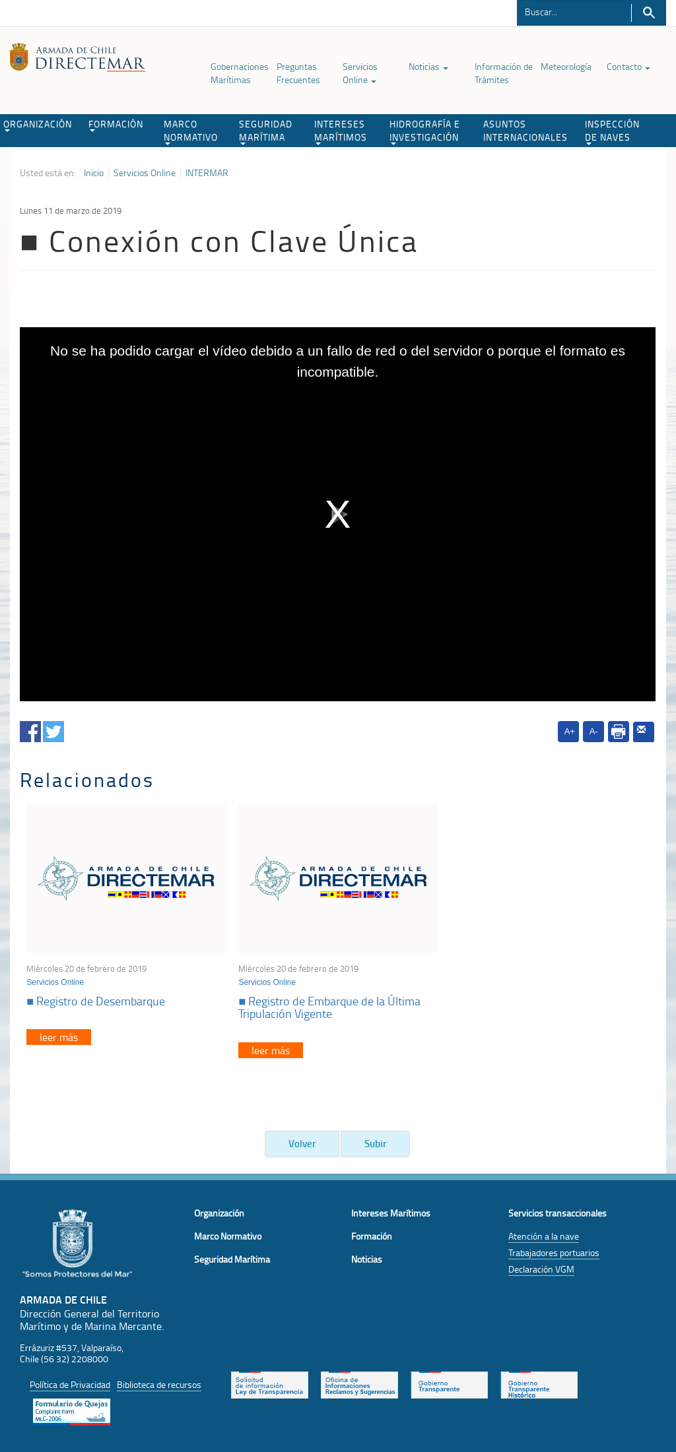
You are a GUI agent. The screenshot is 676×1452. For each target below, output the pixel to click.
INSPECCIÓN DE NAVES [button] (612, 131)
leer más (59, 1037)
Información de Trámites (504, 73)
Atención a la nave (543, 1236)
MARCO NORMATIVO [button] (191, 131)
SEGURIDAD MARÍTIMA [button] (265, 131)
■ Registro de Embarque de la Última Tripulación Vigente (329, 1007)
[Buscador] (574, 11)
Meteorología (566, 66)
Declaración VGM (541, 1269)
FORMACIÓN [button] (115, 124)
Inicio (94, 173)
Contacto (628, 66)
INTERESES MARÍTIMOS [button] (340, 131)
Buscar (648, 13)
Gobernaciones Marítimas (240, 73)
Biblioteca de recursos (159, 1384)
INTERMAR (207, 173)
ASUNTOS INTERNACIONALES (525, 130)
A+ (569, 731)
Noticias (428, 66)
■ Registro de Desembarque (95, 1001)
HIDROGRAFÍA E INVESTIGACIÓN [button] (424, 131)
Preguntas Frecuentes (298, 73)
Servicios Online (360, 73)
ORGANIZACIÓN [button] (37, 124)
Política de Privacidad (70, 1384)
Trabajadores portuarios (553, 1252)
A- (594, 731)
